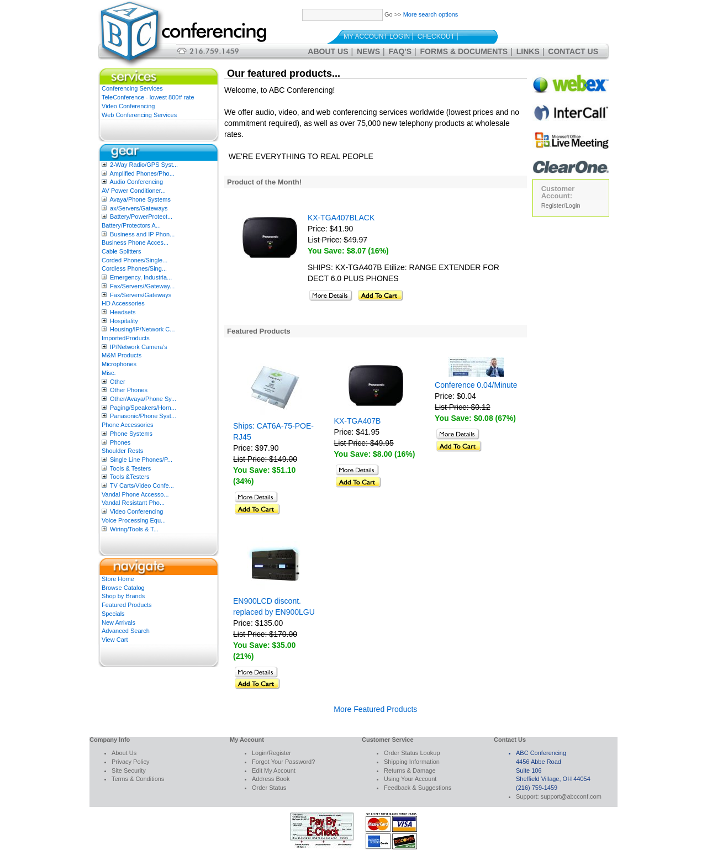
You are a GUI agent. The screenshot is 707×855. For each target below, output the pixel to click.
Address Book (270, 778)
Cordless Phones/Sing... (134, 268)
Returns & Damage (410, 770)
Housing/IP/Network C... (142, 329)
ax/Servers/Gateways (139, 208)
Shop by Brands (123, 596)
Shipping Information (412, 761)
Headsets (122, 312)
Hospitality (124, 321)
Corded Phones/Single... (134, 260)
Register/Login (561, 205)
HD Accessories (123, 303)
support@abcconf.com (571, 796)
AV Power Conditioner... (134, 190)
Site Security (129, 770)
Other (117, 381)
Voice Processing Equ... (134, 520)
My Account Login (377, 36)
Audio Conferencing (136, 181)
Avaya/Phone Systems (139, 199)
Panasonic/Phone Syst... (143, 416)
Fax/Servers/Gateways (140, 295)
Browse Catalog (123, 587)
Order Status (269, 787)
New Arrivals (118, 622)
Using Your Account (410, 778)
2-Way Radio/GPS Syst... (144, 164)
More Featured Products (375, 709)
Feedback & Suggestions (417, 787)
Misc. (109, 373)
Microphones (119, 364)
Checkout (436, 36)
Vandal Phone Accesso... (135, 494)
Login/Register (271, 753)
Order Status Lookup (412, 753)
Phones (120, 442)
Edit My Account (274, 770)
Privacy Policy (130, 761)
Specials (113, 613)
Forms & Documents (464, 51)
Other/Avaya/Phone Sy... (143, 398)
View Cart (115, 639)
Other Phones (128, 390)
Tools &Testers (130, 476)
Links (528, 51)
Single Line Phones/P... (141, 459)
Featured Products (127, 604)
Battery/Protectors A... (131, 225)
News (368, 51)
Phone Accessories (128, 424)
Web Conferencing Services (139, 115)
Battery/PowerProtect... (141, 216)
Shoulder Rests (122, 450)
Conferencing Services (132, 88)
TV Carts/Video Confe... (142, 485)
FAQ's (400, 51)
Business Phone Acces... (135, 242)
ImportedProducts (126, 338)
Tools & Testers (130, 468)
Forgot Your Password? (283, 761)
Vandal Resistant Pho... (133, 502)
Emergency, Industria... (141, 277)
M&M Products (121, 355)
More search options (430, 14)
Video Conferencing (128, 106)
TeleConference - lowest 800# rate (148, 97)
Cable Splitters (121, 251)
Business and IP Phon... (142, 234)
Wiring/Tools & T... (134, 529)
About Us (328, 51)
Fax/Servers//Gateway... (142, 286)
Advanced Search (126, 630)
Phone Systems (131, 433)
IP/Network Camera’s (138, 347)
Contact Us (573, 51)
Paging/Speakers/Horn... (143, 407)
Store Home (118, 579)
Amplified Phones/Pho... (141, 173)
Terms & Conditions (138, 778)
